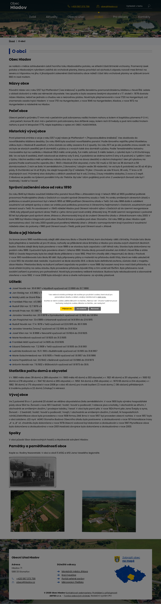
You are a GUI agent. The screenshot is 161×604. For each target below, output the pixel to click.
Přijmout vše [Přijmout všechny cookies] (67, 309)
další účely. (102, 297)
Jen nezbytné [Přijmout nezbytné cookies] (81, 309)
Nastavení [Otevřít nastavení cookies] (95, 309)
